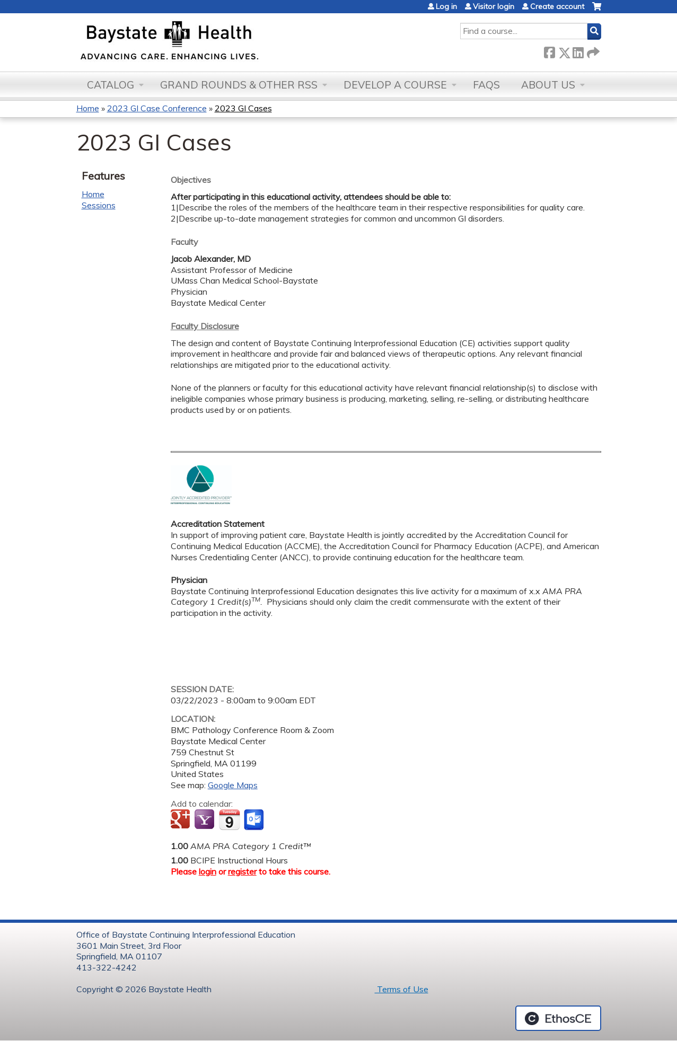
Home (87, 108)
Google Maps (233, 785)
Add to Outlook (255, 820)
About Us (548, 84)
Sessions (99, 205)
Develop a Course (395, 84)
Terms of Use (401, 989)
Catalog (110, 84)
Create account (557, 6)
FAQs (486, 84)
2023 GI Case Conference (157, 108)
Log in (446, 6)
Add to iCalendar (229, 819)
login (207, 871)
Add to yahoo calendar (205, 820)
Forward (592, 51)
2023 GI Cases (243, 108)
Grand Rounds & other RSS (239, 84)
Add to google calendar (181, 820)
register (242, 871)
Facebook (549, 51)
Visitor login (493, 6)
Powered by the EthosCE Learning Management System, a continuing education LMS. (558, 1018)
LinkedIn (578, 51)
